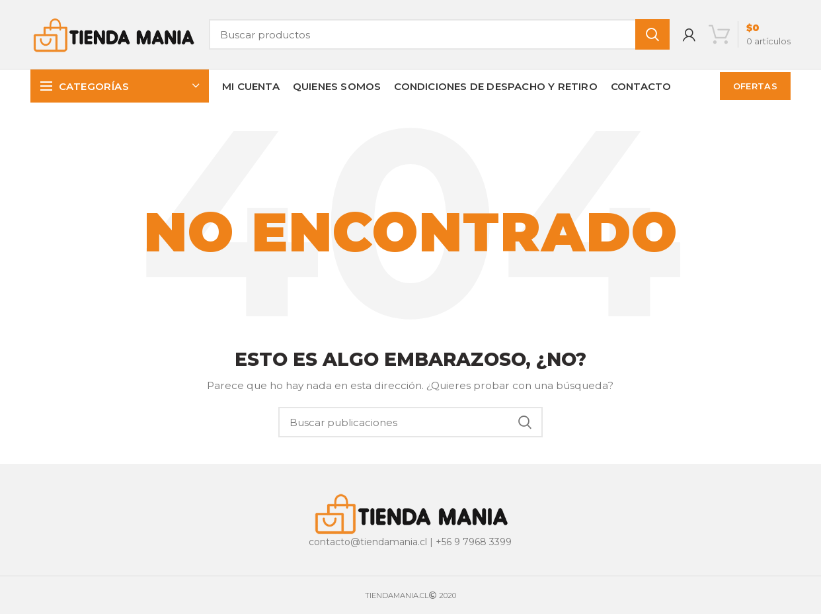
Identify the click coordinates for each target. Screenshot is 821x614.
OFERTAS (755, 86)
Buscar (652, 34)
